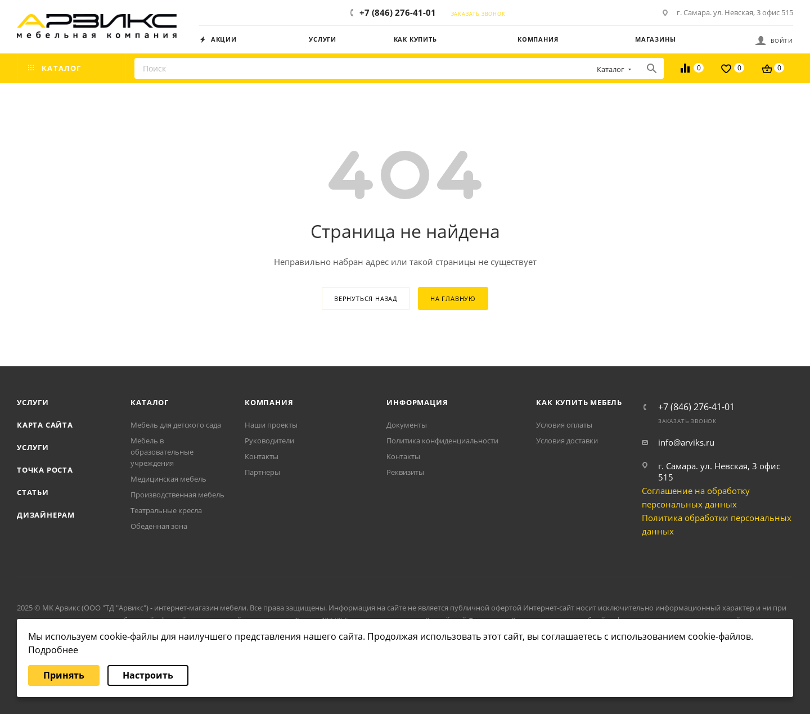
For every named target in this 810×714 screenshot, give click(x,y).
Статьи (33, 492)
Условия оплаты (564, 425)
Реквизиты (405, 472)
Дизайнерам (46, 515)
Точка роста (45, 470)
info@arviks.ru (686, 442)
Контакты (261, 456)
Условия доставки (567, 440)
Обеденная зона (158, 526)
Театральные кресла (166, 510)
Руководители (269, 440)
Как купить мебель (579, 402)
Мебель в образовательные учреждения (162, 451)
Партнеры (262, 472)
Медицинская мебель (168, 479)
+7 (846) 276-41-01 (397, 12)
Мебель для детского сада (175, 425)
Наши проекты (271, 425)
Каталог (149, 402)
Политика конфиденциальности (442, 440)
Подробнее (53, 650)
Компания (269, 402)
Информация (417, 402)
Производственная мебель (177, 495)
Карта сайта (45, 425)
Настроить (148, 675)
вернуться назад (366, 298)
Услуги (33, 402)
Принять (63, 675)
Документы (406, 425)
